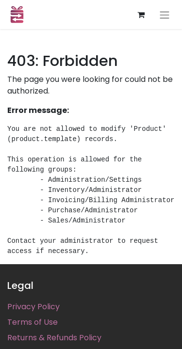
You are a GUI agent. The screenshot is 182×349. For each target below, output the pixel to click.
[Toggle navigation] (164, 14)
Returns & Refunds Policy (54, 337)
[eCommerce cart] (140, 14)
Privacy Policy (33, 306)
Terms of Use (32, 322)
